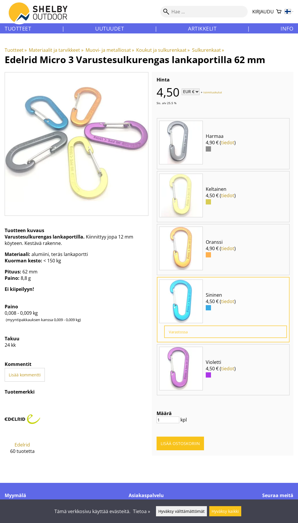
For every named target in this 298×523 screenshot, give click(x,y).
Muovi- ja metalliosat (110, 50)
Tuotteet (18, 28)
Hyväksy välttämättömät (181, 511)
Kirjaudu (263, 11)
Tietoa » (141, 511)
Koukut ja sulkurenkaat (163, 50)
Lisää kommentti (25, 375)
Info (287, 28)
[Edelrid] (22, 431)
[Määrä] (168, 420)
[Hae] (204, 11)
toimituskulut (212, 92)
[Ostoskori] (278, 11)
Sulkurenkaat (208, 50)
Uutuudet (109, 28)
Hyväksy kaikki (225, 511)
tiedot (227, 142)
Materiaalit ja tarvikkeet (56, 50)
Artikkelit (202, 28)
